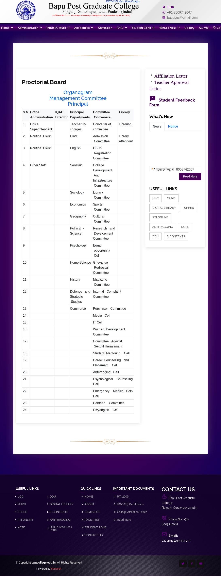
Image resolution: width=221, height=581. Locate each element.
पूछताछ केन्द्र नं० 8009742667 (175, 171)
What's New (167, 27)
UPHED (189, 207)
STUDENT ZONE (96, 527)
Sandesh (56, 568)
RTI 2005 (123, 496)
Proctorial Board (44, 82)
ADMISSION (93, 512)
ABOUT (89, 504)
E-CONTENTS (176, 236)
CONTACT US (94, 535)
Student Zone (141, 27)
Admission (105, 27)
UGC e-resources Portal (61, 528)
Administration (28, 27)
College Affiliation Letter (132, 512)
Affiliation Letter (170, 75)
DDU (155, 236)
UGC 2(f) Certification (130, 504)
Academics (82, 27)
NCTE (185, 226)
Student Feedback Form (172, 102)
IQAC (120, 27)
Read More (190, 176)
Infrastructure (56, 27)
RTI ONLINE (160, 217)
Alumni (203, 27)
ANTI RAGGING (162, 226)
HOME (89, 496)
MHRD (171, 198)
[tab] (157, 126)
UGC (155, 198)
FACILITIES (92, 519)
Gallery (189, 27)
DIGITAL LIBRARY (164, 207)
